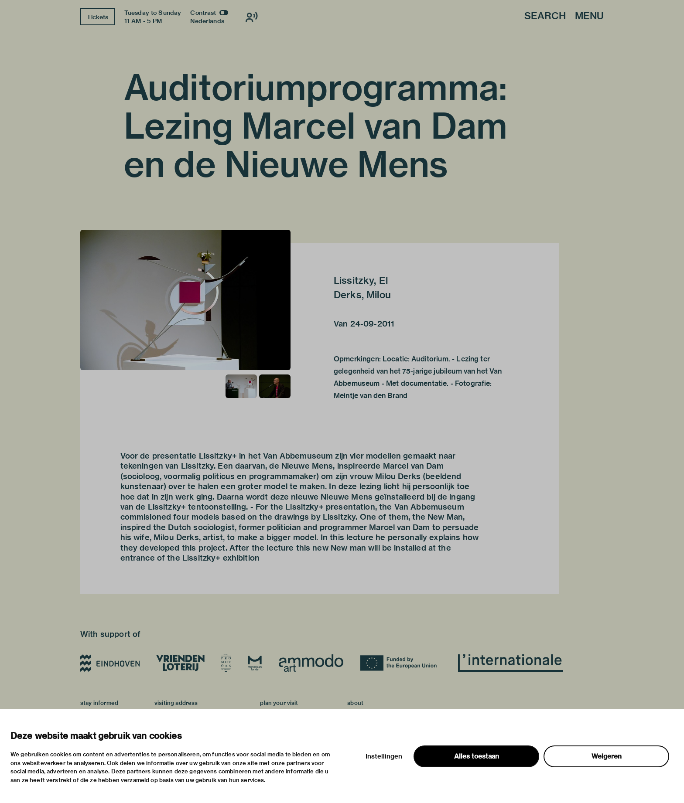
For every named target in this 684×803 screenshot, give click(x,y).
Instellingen (384, 756)
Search (545, 16)
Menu (589, 16)
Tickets (97, 17)
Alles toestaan (476, 756)
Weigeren (607, 756)
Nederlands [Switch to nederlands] (207, 21)
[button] (185, 300)
